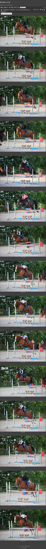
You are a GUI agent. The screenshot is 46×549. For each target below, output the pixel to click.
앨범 (1, 7)
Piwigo (25, 547)
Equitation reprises (8, 10)
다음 (25, 546)
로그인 (44, 7)
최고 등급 (11, 7)
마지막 (28, 546)
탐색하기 (6, 7)
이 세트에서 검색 (7, 13)
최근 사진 (16, 7)
